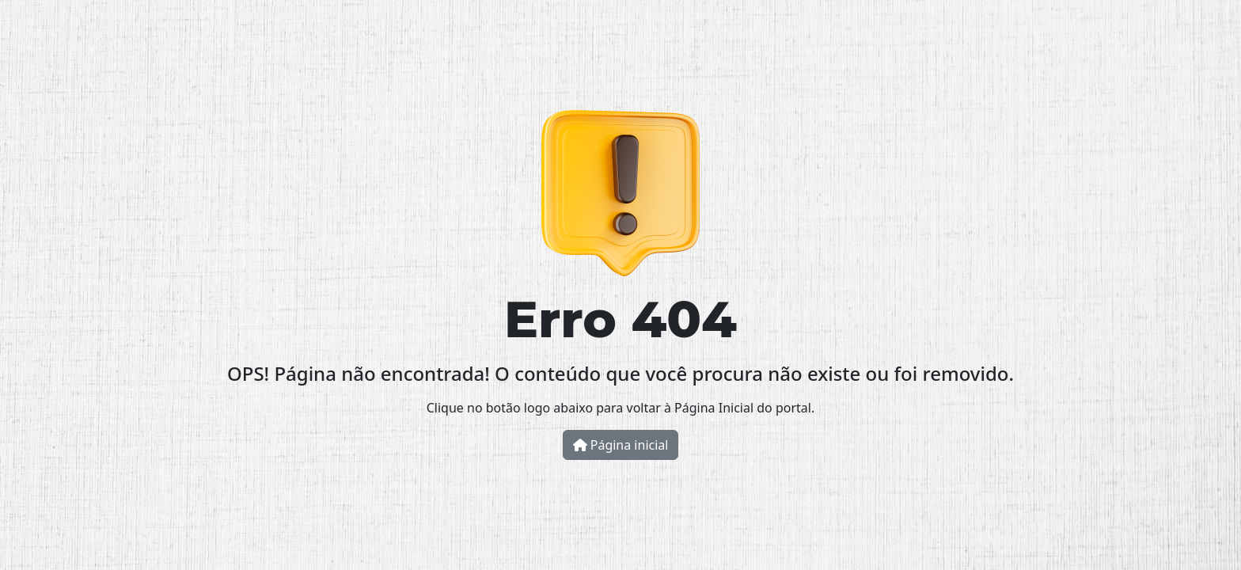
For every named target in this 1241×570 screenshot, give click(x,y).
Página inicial (621, 445)
